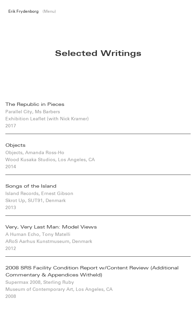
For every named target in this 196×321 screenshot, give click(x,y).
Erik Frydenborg (23, 11)
